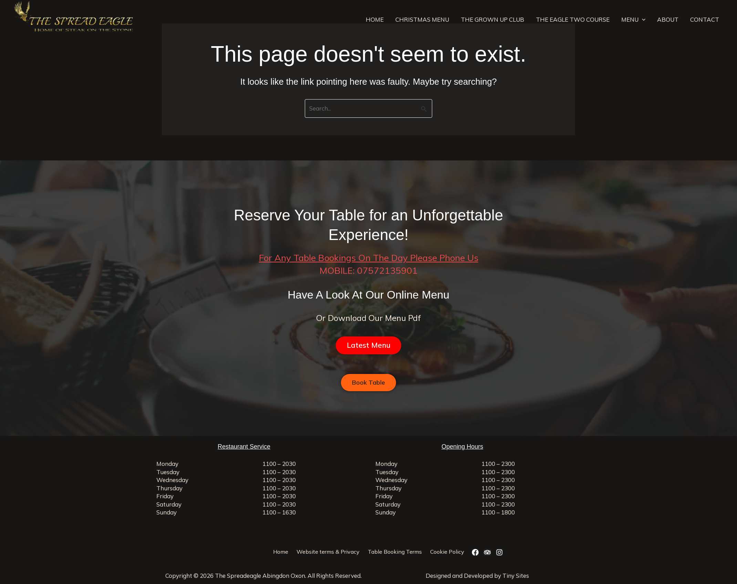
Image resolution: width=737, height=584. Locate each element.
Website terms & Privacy (328, 551)
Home (280, 551)
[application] (642, 19)
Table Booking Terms (395, 551)
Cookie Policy (447, 551)
